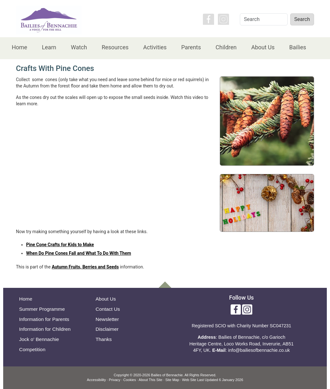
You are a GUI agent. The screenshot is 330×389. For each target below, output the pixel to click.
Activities (155, 47)
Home (19, 47)
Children (226, 47)
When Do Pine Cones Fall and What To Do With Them (78, 253)
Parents (191, 47)
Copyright (121, 375)
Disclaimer (107, 329)
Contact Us (108, 309)
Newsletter (107, 319)
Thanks (104, 339)
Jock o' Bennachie (39, 339)
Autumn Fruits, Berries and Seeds (85, 266)
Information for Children (45, 329)
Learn (49, 47)
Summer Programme (42, 309)
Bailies (297, 47)
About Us (263, 47)
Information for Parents (44, 319)
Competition (32, 349)
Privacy (114, 380)
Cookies (129, 380)
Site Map (172, 380)
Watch (79, 47)
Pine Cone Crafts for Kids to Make (60, 244)
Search (302, 19)
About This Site (150, 380)
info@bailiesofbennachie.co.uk (259, 350)
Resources (115, 47)
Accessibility (96, 380)
